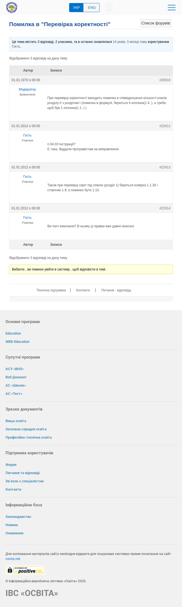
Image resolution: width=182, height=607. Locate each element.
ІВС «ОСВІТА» (32, 593)
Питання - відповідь (116, 290)
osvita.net (13, 559)
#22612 (164, 126)
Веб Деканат (16, 377)
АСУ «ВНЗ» (15, 369)
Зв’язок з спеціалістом (25, 481)
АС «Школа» (16, 385)
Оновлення (14, 533)
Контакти (83, 290)
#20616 (164, 80)
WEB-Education (17, 342)
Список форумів (156, 23)
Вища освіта (16, 421)
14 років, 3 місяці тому (130, 42)
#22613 (164, 167)
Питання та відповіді (23, 473)
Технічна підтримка (51, 290)
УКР (76, 8)
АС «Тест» (14, 394)
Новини (12, 525)
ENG (92, 8)
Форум (11, 465)
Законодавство (18, 517)
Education (13, 333)
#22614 (164, 208)
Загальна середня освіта (26, 429)
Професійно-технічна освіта (29, 437)
